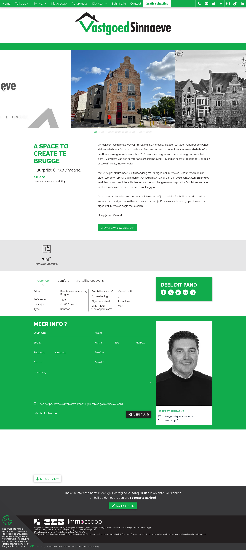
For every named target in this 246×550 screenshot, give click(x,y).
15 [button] (143, 131)
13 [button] (136, 131)
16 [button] (147, 131)
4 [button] (105, 131)
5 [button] (109, 131)
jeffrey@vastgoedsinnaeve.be (177, 416)
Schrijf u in (119, 3)
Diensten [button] (99, 3)
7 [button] (116, 131)
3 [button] (102, 131)
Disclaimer (82, 546)
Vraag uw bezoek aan (117, 227)
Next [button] (241, 89)
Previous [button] (5, 89)
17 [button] (150, 131)
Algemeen (44, 280)
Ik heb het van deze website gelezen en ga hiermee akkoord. (78, 403)
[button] (220, 3)
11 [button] (129, 131)
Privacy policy (93, 546)
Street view (47, 478)
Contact (135, 3)
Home (6, 3)
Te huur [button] (40, 3)
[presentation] (57, 392)
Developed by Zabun (67, 546)
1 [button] (95, 131)
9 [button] (123, 131)
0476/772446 (168, 420)
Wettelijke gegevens (90, 280)
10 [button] (126, 131)
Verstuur (138, 414)
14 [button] (140, 131)
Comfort (63, 280)
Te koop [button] (22, 3)
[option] (123, 89)
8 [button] (119, 131)
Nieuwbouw (59, 3)
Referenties (80, 3)
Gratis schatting (157, 3)
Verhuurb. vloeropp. (46, 263)
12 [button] (133, 131)
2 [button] (98, 131)
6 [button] (112, 131)
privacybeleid (57, 403)
